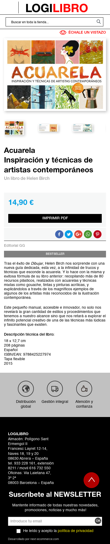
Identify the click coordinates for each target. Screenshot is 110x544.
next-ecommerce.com (44, 539)
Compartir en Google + (78, 234)
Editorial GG (14, 246)
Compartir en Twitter (68, 234)
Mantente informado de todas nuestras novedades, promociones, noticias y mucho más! (55, 507)
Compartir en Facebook (59, 234)
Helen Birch (38, 179)
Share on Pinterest (97, 234)
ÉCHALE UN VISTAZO (83, 32)
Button (88, 234)
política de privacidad (75, 531)
